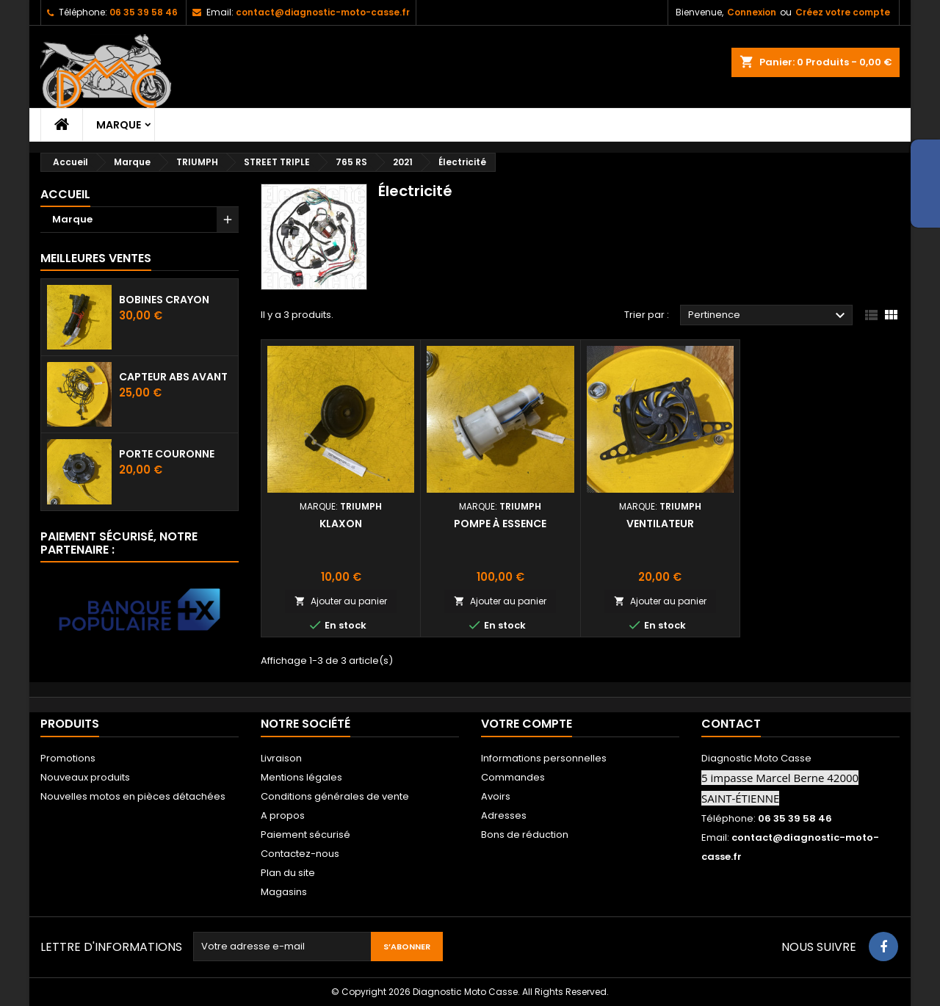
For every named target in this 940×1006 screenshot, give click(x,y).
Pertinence (768, 316)
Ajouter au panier (340, 601)
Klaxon (340, 523)
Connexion (751, 12)
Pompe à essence (500, 523)
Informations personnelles (544, 758)
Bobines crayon (164, 299)
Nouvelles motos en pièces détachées (132, 796)
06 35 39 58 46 (143, 12)
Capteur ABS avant (173, 377)
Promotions (67, 758)
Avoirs (495, 796)
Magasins (284, 892)
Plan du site (288, 873)
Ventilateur (660, 523)
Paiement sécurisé (305, 835)
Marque (118, 124)
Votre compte (526, 723)
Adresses (504, 815)
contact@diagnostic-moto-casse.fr (323, 12)
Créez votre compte (842, 12)
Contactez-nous (300, 854)
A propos (283, 815)
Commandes (513, 777)
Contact (731, 723)
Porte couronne (166, 454)
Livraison (281, 758)
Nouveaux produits (85, 777)
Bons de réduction (524, 835)
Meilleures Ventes (95, 258)
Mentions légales (301, 777)
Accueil (65, 194)
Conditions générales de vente (335, 796)
